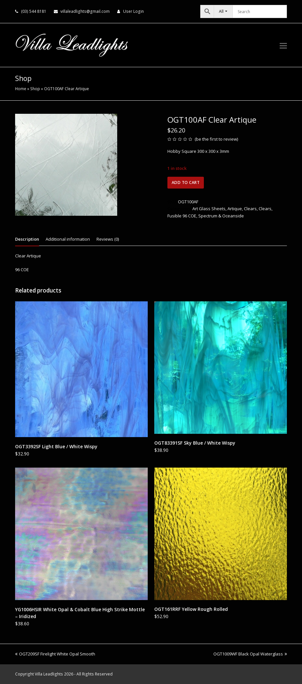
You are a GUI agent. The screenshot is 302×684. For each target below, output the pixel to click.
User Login (133, 11)
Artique (234, 208)
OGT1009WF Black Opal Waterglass (250, 654)
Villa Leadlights (49, 674)
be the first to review (216, 139)
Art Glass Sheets (209, 208)
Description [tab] (27, 239)
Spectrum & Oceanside (221, 216)
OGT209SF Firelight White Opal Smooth (55, 654)
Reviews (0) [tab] (108, 239)
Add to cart (186, 182)
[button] (283, 45)
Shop (35, 88)
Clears (250, 208)
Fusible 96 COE (181, 216)
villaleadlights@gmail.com (85, 11)
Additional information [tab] (68, 239)
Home (20, 88)
